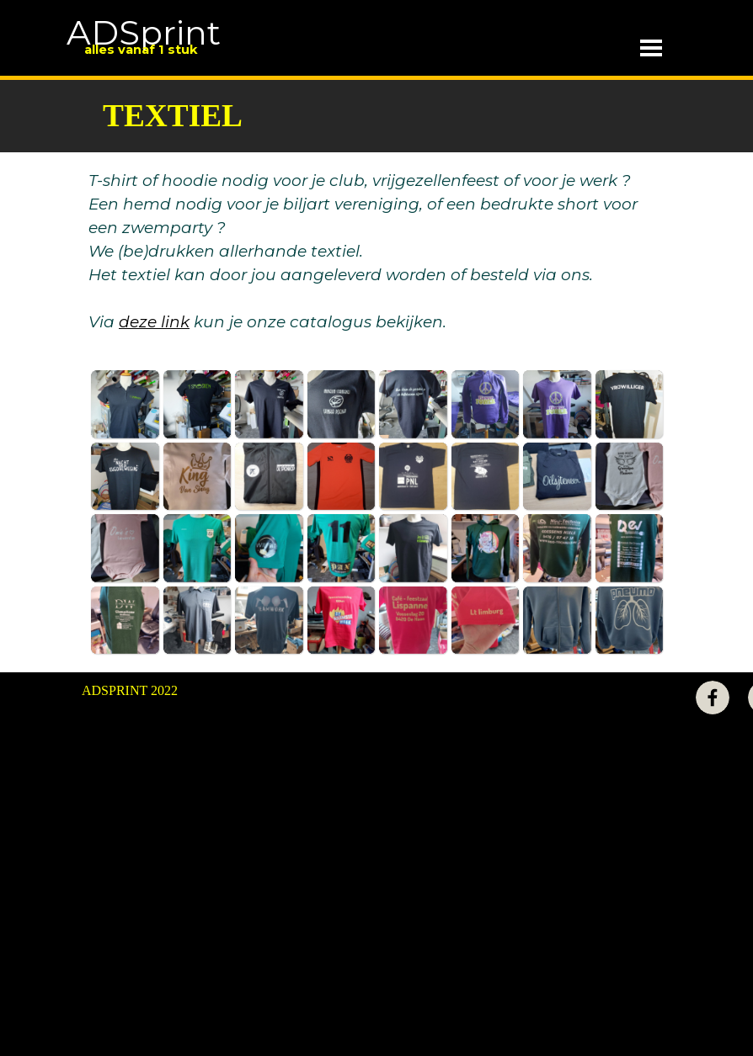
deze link (154, 322)
